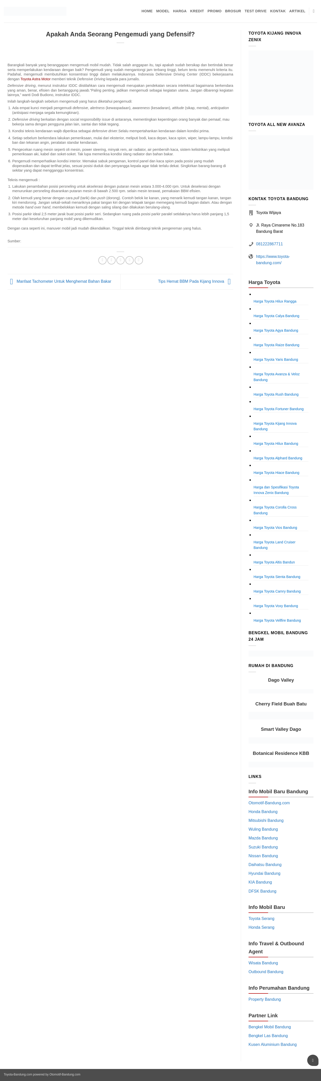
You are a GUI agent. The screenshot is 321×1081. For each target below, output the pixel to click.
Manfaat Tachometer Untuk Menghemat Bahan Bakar (59, 281)
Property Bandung (265, 999)
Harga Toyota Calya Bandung (276, 316)
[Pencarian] (315, 11)
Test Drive (256, 11)
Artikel (297, 11)
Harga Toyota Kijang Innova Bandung (275, 426)
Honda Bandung (263, 812)
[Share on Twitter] (111, 260)
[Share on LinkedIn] (139, 260)
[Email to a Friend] (120, 260)
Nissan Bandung (263, 856)
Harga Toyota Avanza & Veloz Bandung (277, 377)
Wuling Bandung (263, 829)
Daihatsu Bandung (265, 864)
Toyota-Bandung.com (18, 1074)
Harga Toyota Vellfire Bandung (277, 620)
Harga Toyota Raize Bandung (276, 345)
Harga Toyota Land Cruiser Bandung (274, 545)
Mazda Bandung (263, 838)
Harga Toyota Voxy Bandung (276, 606)
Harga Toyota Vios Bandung (275, 528)
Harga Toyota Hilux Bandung (276, 444)
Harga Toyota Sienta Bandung (277, 577)
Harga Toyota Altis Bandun (274, 562)
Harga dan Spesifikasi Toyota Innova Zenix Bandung (276, 490)
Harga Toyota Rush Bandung (276, 394)
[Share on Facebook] (102, 260)
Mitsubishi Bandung (266, 820)
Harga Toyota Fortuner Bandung (279, 409)
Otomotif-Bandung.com (269, 803)
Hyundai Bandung (264, 873)
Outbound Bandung (266, 972)
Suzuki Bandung (263, 847)
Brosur (233, 11)
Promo (215, 11)
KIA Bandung (260, 882)
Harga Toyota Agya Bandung (276, 330)
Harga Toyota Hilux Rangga (275, 301)
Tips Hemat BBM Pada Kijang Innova (195, 281)
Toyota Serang (261, 918)
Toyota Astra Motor (36, 79)
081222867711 (269, 244)
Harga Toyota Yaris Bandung (276, 359)
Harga (180, 11)
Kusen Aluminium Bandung (273, 1044)
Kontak (278, 11)
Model (163, 11)
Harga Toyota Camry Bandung (277, 591)
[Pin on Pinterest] (129, 260)
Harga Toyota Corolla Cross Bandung (275, 510)
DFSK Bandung (262, 891)
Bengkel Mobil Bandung (270, 1027)
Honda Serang (261, 927)
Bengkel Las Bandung (268, 1036)
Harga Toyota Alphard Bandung (278, 458)
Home (146, 11)
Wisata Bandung (263, 963)
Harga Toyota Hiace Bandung (276, 473)
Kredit (197, 11)
